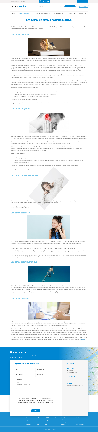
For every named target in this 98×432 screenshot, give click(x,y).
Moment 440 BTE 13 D (65, 424)
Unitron (38, 422)
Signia (38, 417)
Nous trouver (70, 13)
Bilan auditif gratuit (70, 6)
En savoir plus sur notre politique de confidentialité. (34, 404)
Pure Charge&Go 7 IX (65, 422)
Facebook (13, 1)
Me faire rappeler (83, 6)
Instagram (18, 1)
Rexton (38, 424)
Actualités (23, 1)
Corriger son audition (25, 13)
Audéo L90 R (47, 422)
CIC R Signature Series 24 (50, 417)
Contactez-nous (82, 1)
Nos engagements (58, 13)
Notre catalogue (27, 422)
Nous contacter (82, 13)
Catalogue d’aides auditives (42, 13)
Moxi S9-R (47, 424)
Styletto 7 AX (63, 417)
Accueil (13, 13)
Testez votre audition (80, 424)
